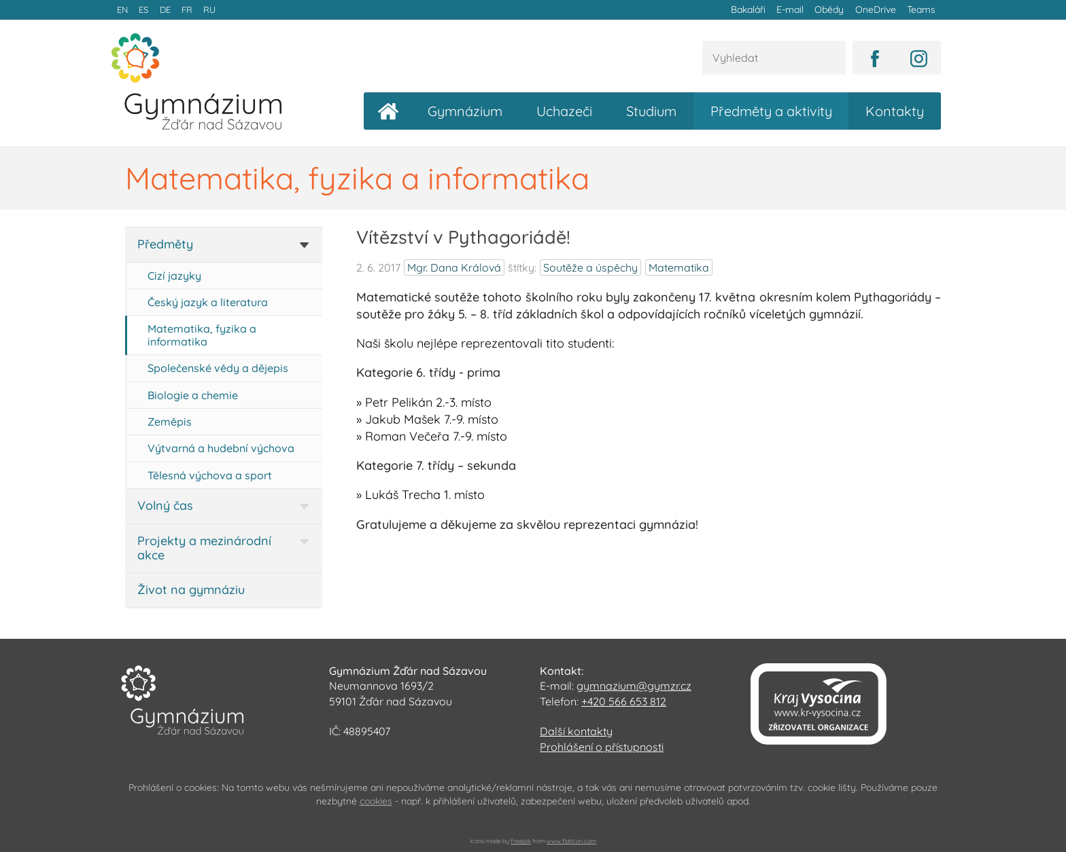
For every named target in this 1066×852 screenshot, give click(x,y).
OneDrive (875, 9)
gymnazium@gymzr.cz (634, 685)
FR (186, 9)
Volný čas (165, 505)
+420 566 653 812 (623, 700)
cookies (376, 801)
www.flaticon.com (571, 841)
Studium (651, 111)
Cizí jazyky (174, 275)
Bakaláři (749, 9)
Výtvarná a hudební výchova (221, 448)
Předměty (165, 244)
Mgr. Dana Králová (454, 267)
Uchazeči (564, 111)
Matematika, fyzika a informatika (202, 335)
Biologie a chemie (193, 394)
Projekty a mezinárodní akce (204, 548)
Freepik (521, 841)
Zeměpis (170, 421)
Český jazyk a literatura (208, 302)
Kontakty (894, 111)
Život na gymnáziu (191, 589)
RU (209, 9)
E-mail (790, 9)
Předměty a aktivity (771, 111)
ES (143, 9)
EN (122, 9)
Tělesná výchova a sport (210, 475)
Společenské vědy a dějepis (218, 368)
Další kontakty (576, 731)
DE (164, 9)
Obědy (829, 9)
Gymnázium (465, 111)
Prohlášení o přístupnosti (602, 747)
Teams (921, 9)
